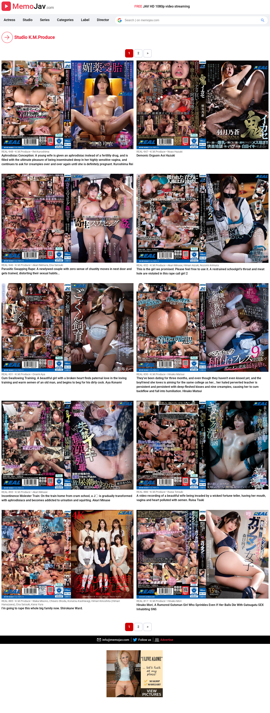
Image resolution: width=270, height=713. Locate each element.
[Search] (191, 20)
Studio (27, 20)
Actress (9, 20)
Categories (65, 20)
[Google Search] (263, 20)
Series (45, 20)
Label (85, 20)
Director (103, 20)
